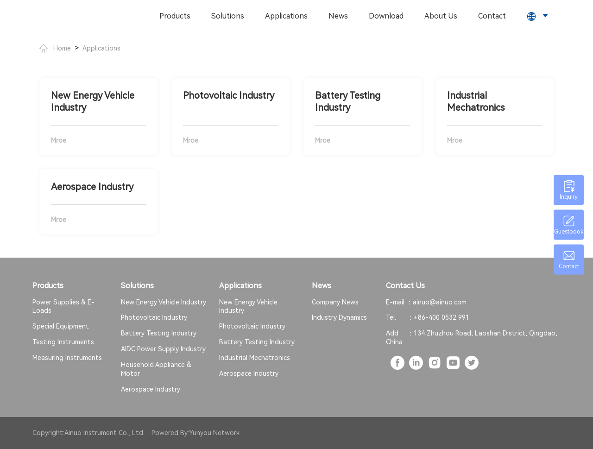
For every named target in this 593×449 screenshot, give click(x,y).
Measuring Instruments (67, 357)
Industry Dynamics (339, 317)
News (338, 16)
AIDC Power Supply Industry (163, 349)
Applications (286, 16)
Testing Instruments (63, 342)
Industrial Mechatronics (254, 357)
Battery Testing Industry (158, 333)
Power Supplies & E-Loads (63, 306)
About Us (440, 16)
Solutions (227, 16)
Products (174, 16)
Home (55, 48)
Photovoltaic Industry (154, 317)
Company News (335, 302)
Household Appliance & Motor (156, 369)
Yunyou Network (214, 432)
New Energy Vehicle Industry (163, 302)
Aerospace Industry (150, 389)
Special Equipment (60, 326)
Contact (492, 16)
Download (386, 16)
